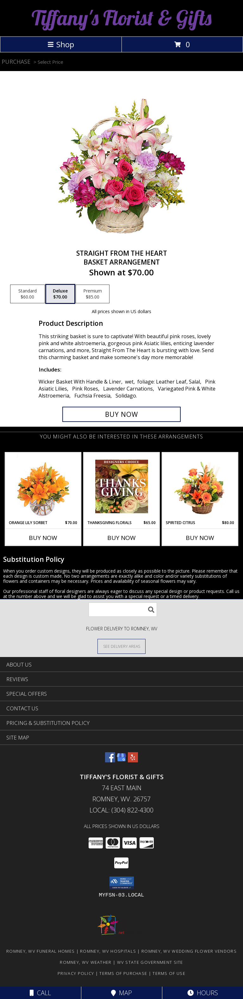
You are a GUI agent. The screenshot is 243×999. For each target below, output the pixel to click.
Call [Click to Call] (40, 993)
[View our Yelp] (133, 760)
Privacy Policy (76, 973)
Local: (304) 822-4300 (121, 810)
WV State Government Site (150, 962)
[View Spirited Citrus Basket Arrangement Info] (200, 486)
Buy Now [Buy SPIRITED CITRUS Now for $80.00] (200, 538)
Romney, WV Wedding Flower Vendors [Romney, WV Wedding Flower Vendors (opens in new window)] (189, 951)
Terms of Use (169, 973)
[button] (121, 883)
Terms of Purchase (123, 973)
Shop (60, 44)
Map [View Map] (121, 993)
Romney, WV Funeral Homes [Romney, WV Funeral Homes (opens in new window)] (40, 951)
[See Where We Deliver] (121, 646)
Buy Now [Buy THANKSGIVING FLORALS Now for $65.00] (121, 538)
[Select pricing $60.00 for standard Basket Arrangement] (27, 294)
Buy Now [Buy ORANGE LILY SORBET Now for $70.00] (43, 538)
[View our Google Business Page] (121, 760)
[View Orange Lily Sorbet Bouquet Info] (43, 486)
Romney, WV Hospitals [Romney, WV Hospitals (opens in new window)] (108, 951)
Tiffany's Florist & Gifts (122, 17)
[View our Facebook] (110, 760)
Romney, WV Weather (85, 962)
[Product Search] (123, 609)
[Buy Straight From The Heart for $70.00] (121, 414)
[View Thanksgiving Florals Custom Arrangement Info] (121, 486)
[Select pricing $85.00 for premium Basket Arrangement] (92, 294)
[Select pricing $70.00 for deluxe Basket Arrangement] (60, 294)
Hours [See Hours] (202, 993)
